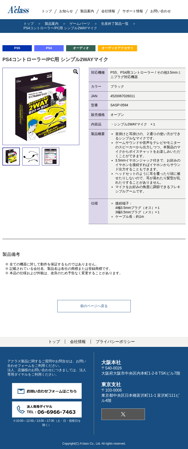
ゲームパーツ (80, 24)
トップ (29, 24)
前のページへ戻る (94, 306)
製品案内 (87, 11)
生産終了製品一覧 (115, 24)
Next (82, 106)
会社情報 (78, 342)
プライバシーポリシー (115, 342)
